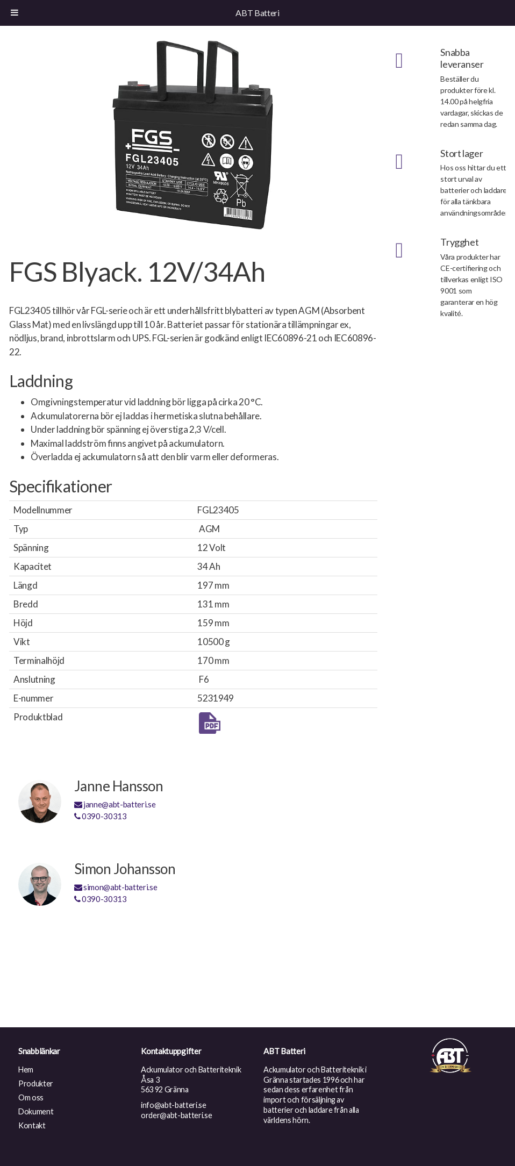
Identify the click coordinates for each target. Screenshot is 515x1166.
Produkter (35, 1083)
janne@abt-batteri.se (115, 804)
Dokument (35, 1111)
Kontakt (32, 1125)
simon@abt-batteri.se (116, 887)
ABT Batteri (257, 13)
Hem (25, 1069)
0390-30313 (100, 816)
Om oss (31, 1097)
